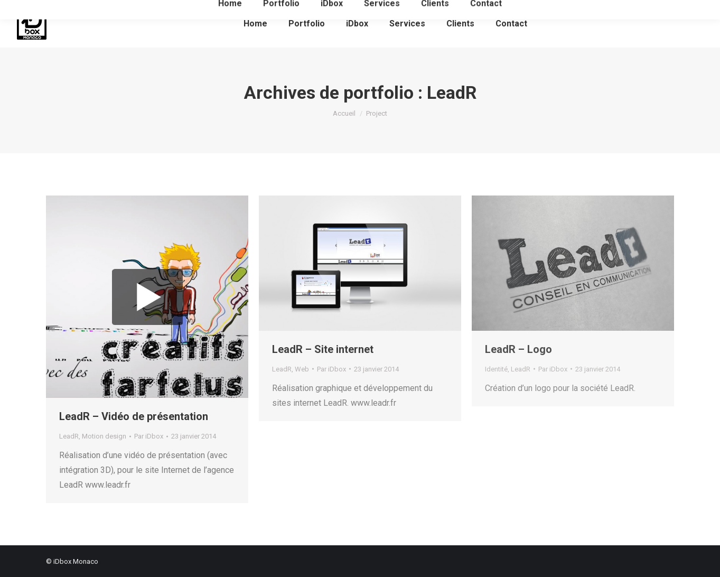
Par (148, 436)
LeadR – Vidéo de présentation (133, 416)
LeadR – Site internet (322, 349)
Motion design (104, 436)
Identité (496, 369)
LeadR (69, 436)
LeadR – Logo (518, 349)
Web (302, 369)
